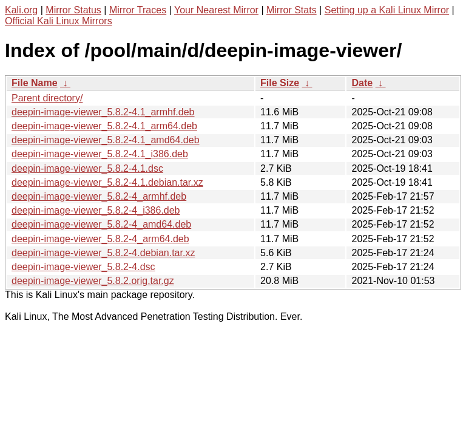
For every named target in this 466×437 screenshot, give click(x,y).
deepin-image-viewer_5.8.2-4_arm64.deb (100, 239)
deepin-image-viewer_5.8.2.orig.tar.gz (93, 281)
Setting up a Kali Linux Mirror (387, 10)
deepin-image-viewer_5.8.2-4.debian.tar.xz (103, 253)
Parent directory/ (47, 98)
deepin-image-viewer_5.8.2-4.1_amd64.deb (106, 140)
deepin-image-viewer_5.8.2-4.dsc (83, 267)
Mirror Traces (137, 10)
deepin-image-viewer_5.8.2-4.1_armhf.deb (103, 112)
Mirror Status (73, 10)
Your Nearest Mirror (216, 10)
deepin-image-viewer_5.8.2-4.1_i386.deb (100, 154)
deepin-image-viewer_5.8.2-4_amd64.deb (101, 224)
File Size (279, 83)
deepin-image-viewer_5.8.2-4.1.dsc (87, 168)
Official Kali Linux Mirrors (58, 21)
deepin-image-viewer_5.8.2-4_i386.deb (96, 210)
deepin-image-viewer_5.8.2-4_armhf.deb (99, 196)
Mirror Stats (291, 10)
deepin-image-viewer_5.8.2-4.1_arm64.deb (104, 126)
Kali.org (21, 10)
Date (362, 83)
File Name (35, 83)
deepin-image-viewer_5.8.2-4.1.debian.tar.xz (107, 182)
